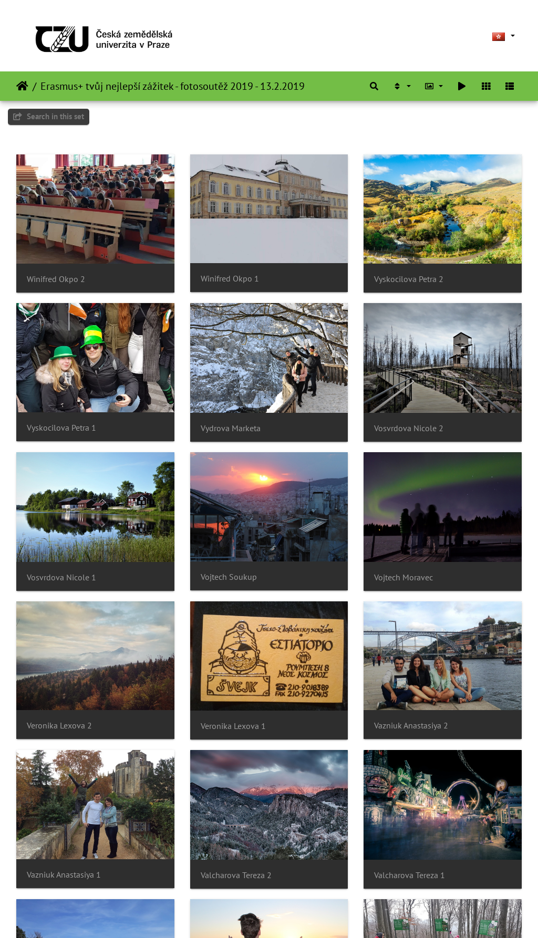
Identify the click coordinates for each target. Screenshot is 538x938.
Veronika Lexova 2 (59, 726)
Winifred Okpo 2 (56, 279)
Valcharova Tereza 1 (409, 875)
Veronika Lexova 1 (233, 726)
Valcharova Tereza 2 (236, 875)
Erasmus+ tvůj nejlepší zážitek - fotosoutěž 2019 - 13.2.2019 (172, 86)
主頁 (22, 86)
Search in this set (48, 116)
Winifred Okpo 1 (230, 279)
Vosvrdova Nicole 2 (408, 428)
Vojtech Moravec (403, 577)
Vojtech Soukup (229, 577)
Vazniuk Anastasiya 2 (411, 726)
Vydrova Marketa (231, 428)
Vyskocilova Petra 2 (408, 279)
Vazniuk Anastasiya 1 (64, 875)
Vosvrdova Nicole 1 (61, 577)
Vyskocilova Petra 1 (61, 428)
